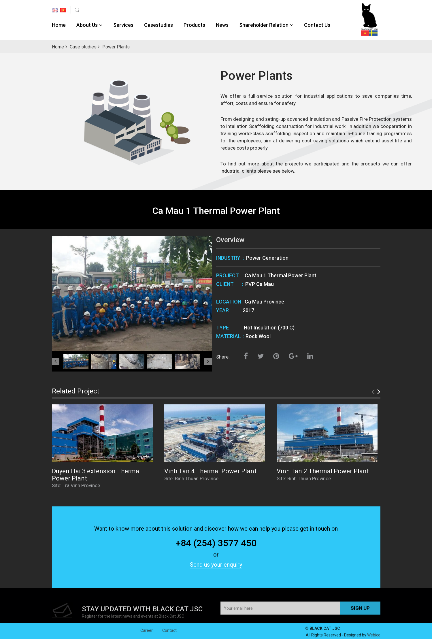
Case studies (83, 47)
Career (146, 634)
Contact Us (317, 25)
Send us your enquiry (216, 564)
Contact (169, 634)
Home (59, 25)
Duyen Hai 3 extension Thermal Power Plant (96, 475)
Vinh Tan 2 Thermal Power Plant (323, 471)
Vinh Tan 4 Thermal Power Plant (210, 471)
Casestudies (158, 25)
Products (194, 25)
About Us (87, 25)
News (222, 25)
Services (123, 25)
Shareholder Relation (263, 25)
